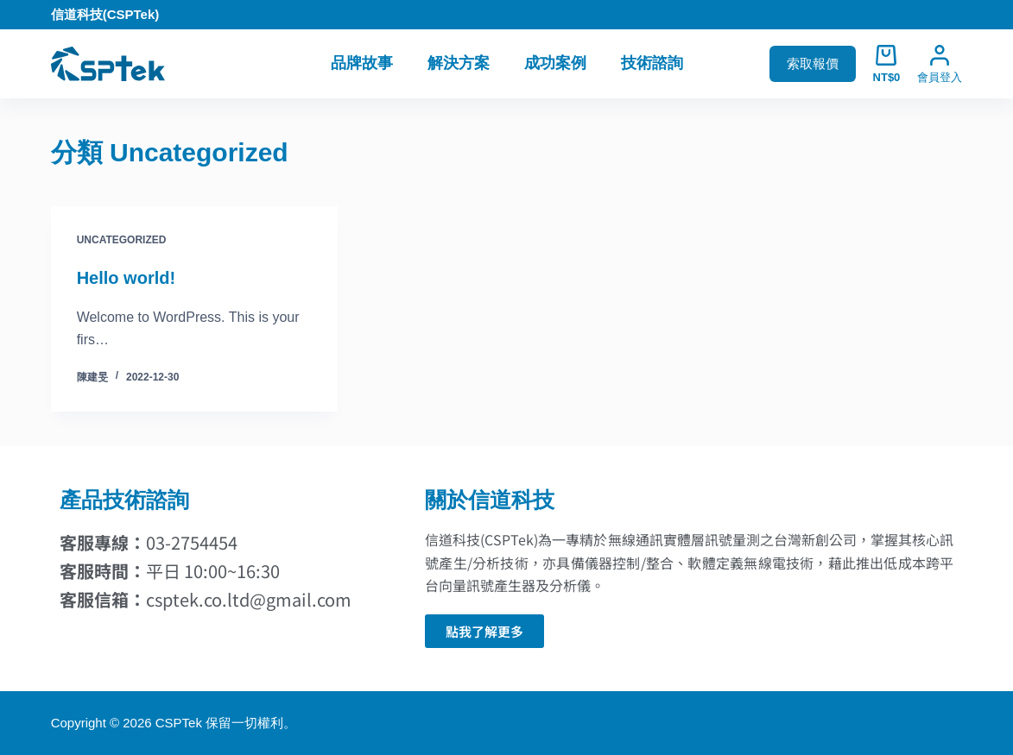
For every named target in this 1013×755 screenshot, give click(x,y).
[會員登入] (939, 64)
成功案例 (555, 63)
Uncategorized (122, 240)
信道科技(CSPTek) (105, 14)
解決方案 (458, 63)
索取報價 (813, 63)
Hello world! (126, 277)
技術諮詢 (652, 63)
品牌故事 (362, 63)
